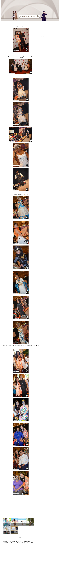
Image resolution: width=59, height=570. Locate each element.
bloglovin (53, 30)
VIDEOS (24, 1)
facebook (44, 30)
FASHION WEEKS (32, 1)
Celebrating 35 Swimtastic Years (30, 524)
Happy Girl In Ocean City (21, 524)
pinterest (49, 27)
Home (17, 1)
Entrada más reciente (8, 510)
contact (40, 1)
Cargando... (42, 36)
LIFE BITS (36, 1)
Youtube (43, 27)
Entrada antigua (36, 511)
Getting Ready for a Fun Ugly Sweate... (13, 532)
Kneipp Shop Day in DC (7, 532)
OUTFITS (27, 1)
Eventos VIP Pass (26, 194)
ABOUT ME (20, 1)
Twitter (48, 30)
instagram (53, 27)
